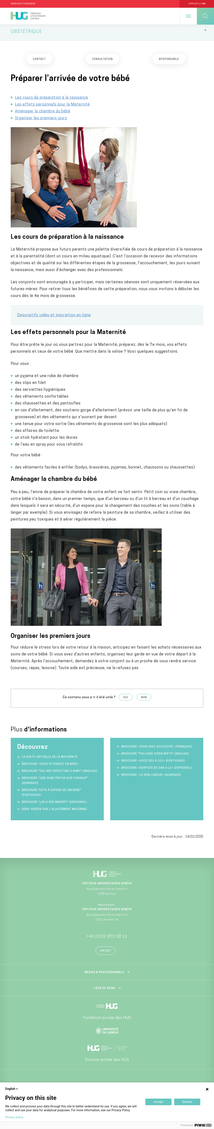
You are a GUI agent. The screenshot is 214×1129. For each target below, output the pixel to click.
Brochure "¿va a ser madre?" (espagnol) (54, 804)
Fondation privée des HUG (107, 1020)
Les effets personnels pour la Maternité (52, 106)
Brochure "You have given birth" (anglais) (155, 756)
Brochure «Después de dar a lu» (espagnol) (156, 770)
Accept (158, 1102)
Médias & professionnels (104, 974)
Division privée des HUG (107, 1062)
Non (144, 699)
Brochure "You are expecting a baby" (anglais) (59, 773)
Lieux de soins (104, 990)
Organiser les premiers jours (41, 120)
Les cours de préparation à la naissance (51, 100)
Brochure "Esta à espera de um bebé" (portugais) (51, 795)
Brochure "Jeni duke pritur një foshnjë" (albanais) (55, 783)
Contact (105, 953)
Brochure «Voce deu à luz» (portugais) (153, 763)
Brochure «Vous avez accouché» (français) (156, 748)
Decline (187, 1102)
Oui (125, 699)
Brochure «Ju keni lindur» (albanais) (151, 777)
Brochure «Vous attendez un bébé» (50, 766)
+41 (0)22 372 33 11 (107, 939)
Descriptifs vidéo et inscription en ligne (54, 317)
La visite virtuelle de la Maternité (50, 759)
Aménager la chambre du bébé (42, 113)
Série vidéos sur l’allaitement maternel (54, 811)
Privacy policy (14, 1117)
